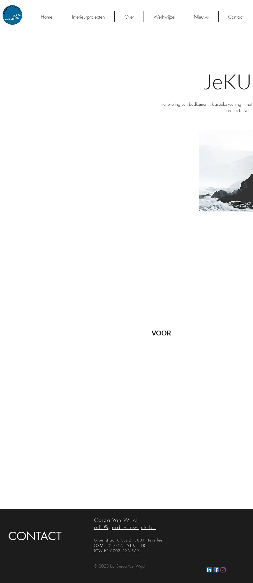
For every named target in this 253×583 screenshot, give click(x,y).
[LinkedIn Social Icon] (209, 569)
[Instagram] (223, 569)
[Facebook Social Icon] (216, 569)
